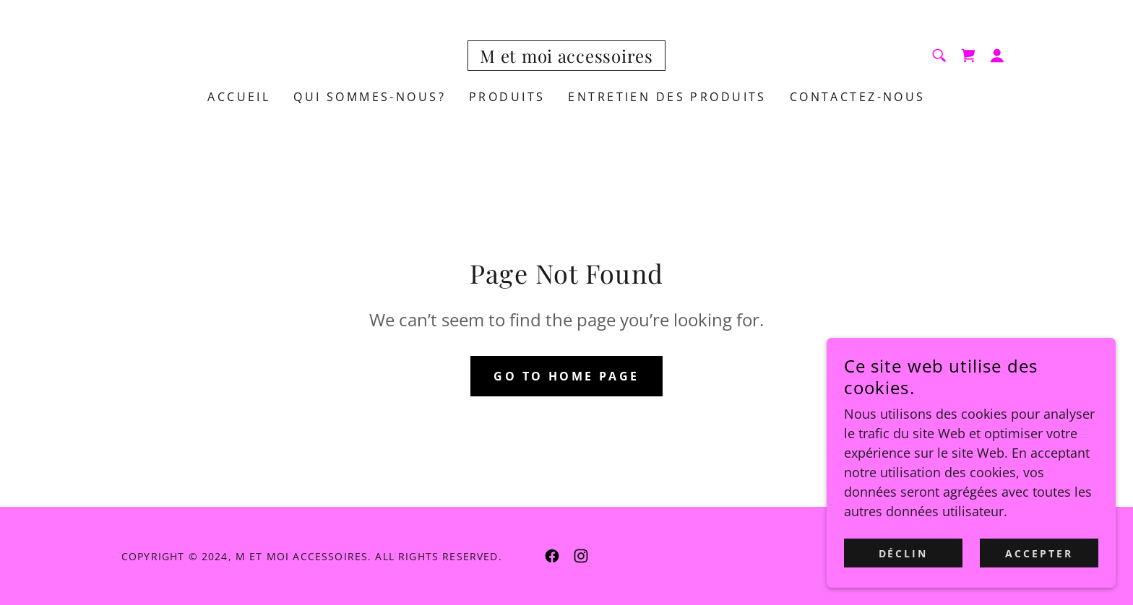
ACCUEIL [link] (238, 97)
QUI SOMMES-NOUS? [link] (369, 97)
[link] (566, 57)
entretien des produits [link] (667, 97)
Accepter (1039, 583)
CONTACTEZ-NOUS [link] (858, 97)
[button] (997, 55)
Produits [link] (507, 97)
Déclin (904, 583)
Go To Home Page (566, 376)
